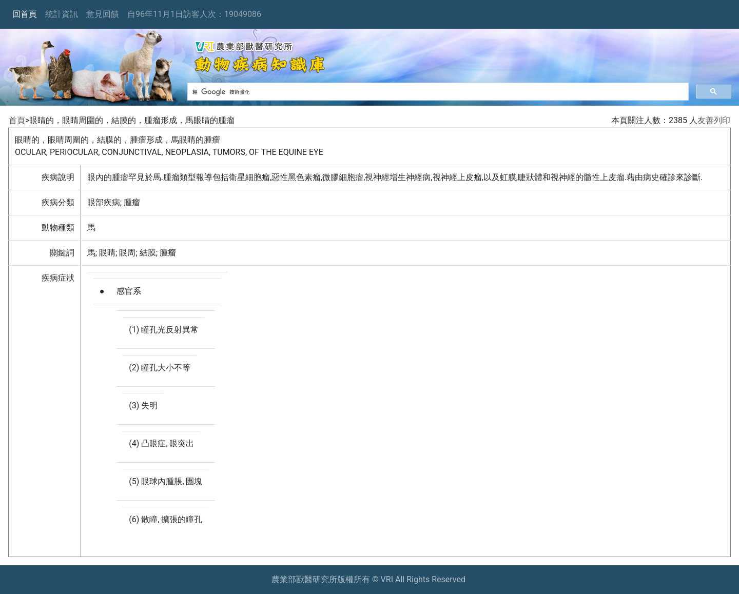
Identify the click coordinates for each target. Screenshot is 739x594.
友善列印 (713, 120)
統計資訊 (61, 14)
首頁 (17, 120)
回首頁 (24, 14)
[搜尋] (437, 92)
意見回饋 (102, 14)
